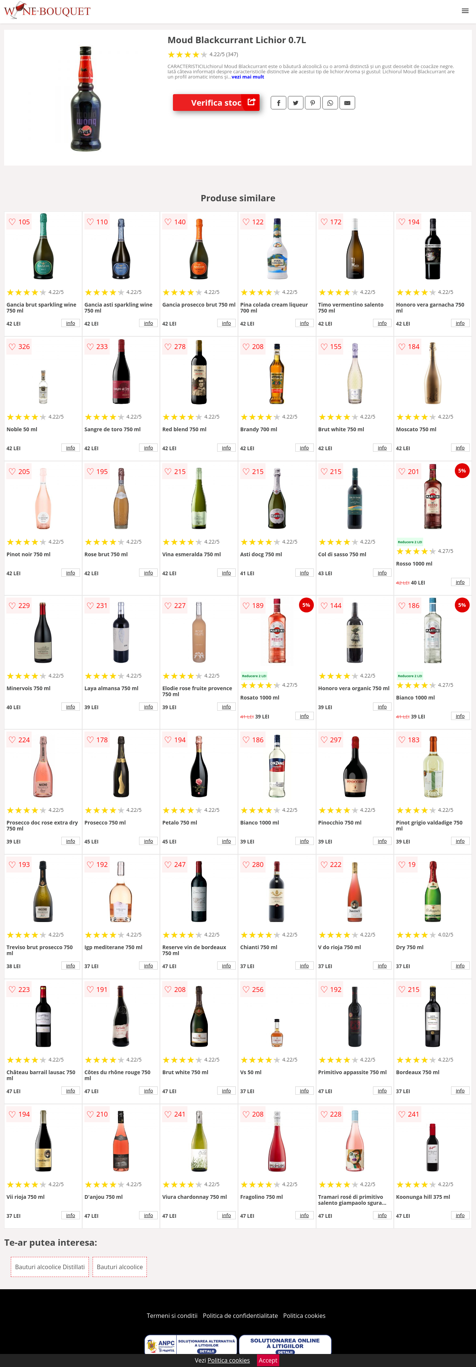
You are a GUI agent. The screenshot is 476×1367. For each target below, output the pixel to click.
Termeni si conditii (172, 1316)
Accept (268, 1360)
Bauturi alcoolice (120, 1267)
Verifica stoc (225, 102)
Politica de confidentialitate (240, 1316)
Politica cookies (304, 1316)
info (70, 323)
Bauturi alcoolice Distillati (50, 1267)
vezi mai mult (248, 76)
